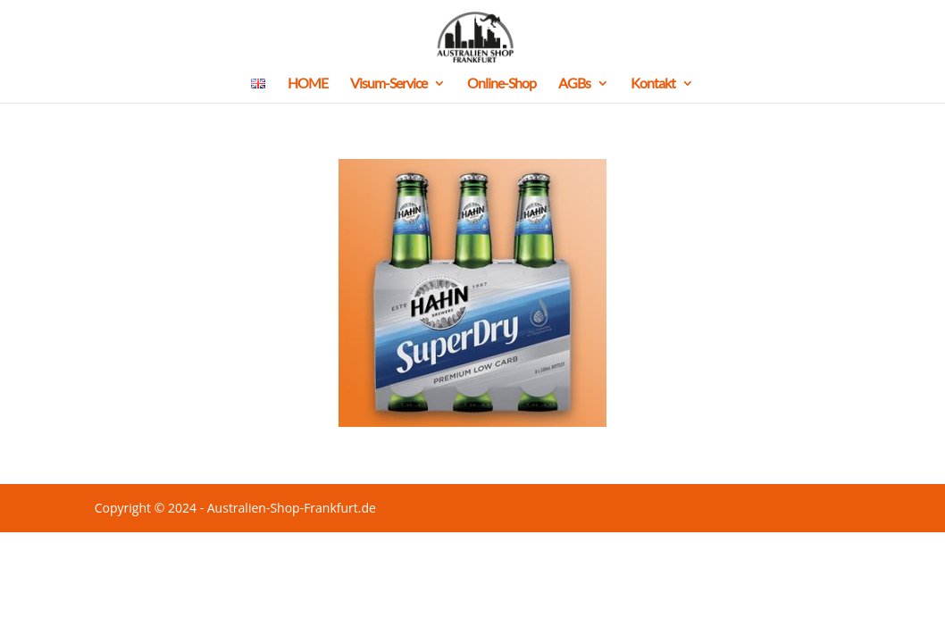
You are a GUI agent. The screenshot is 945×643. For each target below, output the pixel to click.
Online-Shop (501, 84)
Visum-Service (388, 84)
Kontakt (653, 84)
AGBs (574, 84)
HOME (308, 84)
